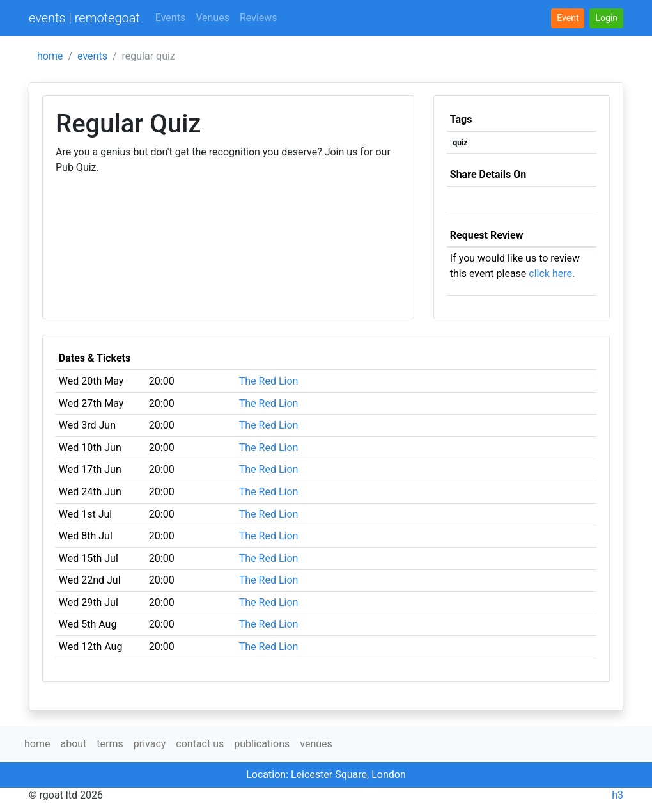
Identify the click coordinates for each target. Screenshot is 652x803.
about (73, 744)
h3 (617, 795)
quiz (460, 142)
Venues (212, 18)
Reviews (258, 18)
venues (316, 744)
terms (110, 744)
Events (170, 18)
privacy (150, 744)
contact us (200, 744)
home (50, 56)
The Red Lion (269, 381)
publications (262, 744)
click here (550, 273)
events (92, 56)
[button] (606, 18)
